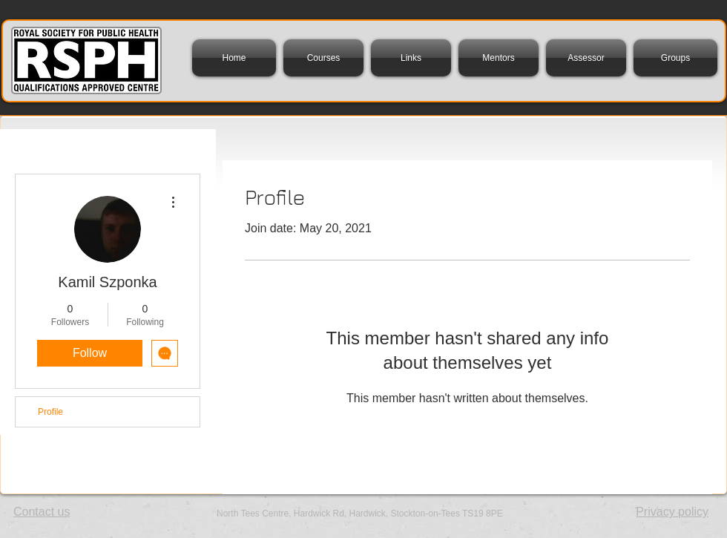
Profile (50, 412)
